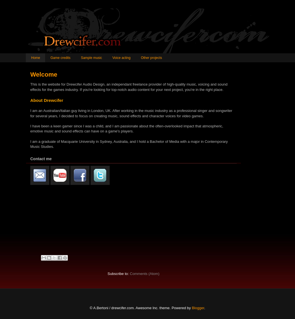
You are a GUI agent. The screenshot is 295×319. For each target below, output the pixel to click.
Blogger (198, 308)
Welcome (43, 74)
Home (35, 58)
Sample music (91, 58)
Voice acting (121, 58)
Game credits (60, 58)
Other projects (151, 58)
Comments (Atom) (144, 274)
